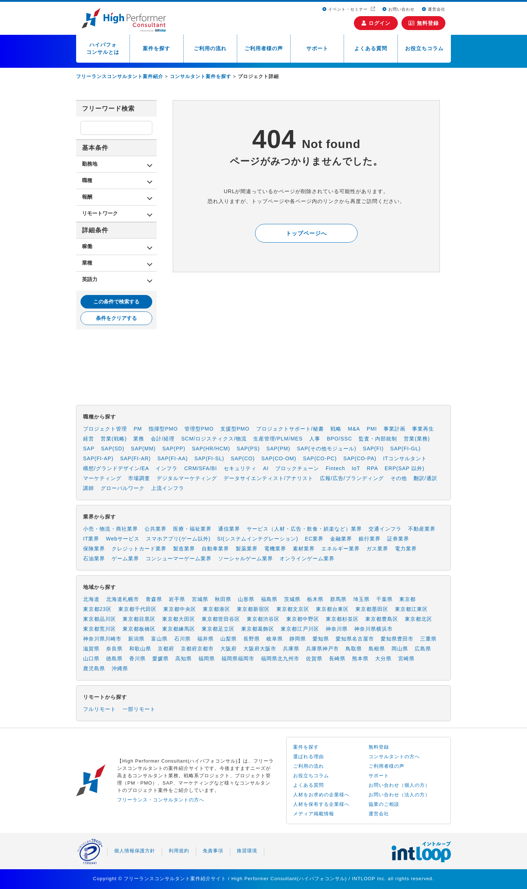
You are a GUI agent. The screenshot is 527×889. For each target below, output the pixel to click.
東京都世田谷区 (221, 619)
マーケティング (102, 478)
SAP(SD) (112, 448)
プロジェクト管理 (105, 429)
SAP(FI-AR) (135, 458)
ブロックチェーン (297, 468)
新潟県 (136, 639)
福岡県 (206, 658)
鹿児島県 (94, 668)
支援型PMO (235, 429)
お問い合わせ (398, 9)
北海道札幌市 (122, 599)
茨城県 (292, 599)
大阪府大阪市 (259, 649)
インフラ (166, 468)
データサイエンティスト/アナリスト (268, 478)
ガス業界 (377, 549)
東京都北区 (418, 619)
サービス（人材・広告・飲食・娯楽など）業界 (304, 529)
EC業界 (314, 539)
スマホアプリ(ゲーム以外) (178, 539)
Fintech (335, 468)
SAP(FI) (373, 448)
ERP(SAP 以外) (405, 468)
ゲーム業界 (125, 558)
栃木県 (315, 599)
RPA (372, 468)
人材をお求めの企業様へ (321, 794)
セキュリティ (240, 468)
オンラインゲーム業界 (307, 558)
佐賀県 (314, 658)
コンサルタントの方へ (394, 756)
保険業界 (94, 549)
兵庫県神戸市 (322, 649)
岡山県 (400, 649)
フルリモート (99, 709)
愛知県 (321, 639)
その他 (398, 478)
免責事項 (213, 850)
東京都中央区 (179, 609)
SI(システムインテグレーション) (257, 539)
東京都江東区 (411, 609)
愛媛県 (160, 658)
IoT (356, 468)
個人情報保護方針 (134, 850)
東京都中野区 (302, 619)
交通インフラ (385, 529)
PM (138, 429)
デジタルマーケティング (187, 478)
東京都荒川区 (99, 629)
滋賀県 (91, 649)
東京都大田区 (178, 619)
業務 (138, 439)
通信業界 (229, 529)
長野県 (251, 639)
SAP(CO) (243, 458)
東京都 (407, 599)
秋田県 (223, 599)
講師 (88, 488)
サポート (317, 48)
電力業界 (406, 549)
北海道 (91, 599)
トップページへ (306, 233)
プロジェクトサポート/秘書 (290, 429)
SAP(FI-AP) (98, 458)
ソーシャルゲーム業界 (245, 558)
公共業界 (156, 529)
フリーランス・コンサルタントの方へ (160, 800)
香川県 (137, 658)
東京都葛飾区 (257, 629)
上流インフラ (167, 488)
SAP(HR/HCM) (211, 448)
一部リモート (139, 709)
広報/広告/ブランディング (352, 478)
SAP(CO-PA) (360, 458)
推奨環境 (247, 850)
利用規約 (179, 850)
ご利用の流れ (210, 48)
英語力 (89, 279)
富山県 (159, 639)
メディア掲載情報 (313, 813)
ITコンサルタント (405, 458)
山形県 (246, 599)
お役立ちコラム (424, 48)
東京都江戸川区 (300, 629)
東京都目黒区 (139, 619)
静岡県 (297, 639)
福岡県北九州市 (280, 658)
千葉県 (384, 599)
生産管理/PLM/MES (278, 439)
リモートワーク (100, 213)
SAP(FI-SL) (209, 458)
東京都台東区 (332, 609)
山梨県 (228, 639)
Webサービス (122, 539)
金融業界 (341, 539)
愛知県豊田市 (397, 639)
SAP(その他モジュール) (326, 448)
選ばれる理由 (308, 756)
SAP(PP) (173, 448)
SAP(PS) (248, 448)
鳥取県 (353, 649)
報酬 (87, 197)
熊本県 (360, 658)
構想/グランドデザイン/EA (116, 468)
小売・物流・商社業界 (110, 529)
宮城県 (200, 599)
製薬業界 (247, 549)
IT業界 (91, 539)
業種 (87, 263)
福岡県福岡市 (237, 658)
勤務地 (89, 164)
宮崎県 (406, 658)
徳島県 (114, 658)
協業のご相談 (384, 804)
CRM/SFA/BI (200, 468)
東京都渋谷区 (263, 619)
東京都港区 (216, 609)
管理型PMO (199, 429)
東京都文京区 (292, 609)
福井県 (205, 639)
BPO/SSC (339, 439)
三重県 (428, 639)
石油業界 (94, 558)
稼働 (87, 246)
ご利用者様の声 (263, 48)
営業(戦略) (114, 439)
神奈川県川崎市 (102, 639)
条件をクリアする (116, 318)
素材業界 (304, 549)
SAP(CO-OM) (278, 458)
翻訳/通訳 (425, 478)
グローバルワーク (123, 488)
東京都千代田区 (137, 609)
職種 (87, 180)
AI (266, 468)
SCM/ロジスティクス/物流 (214, 439)
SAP (88, 448)
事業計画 (394, 429)
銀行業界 (370, 539)
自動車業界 (215, 549)
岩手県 (177, 599)
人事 (314, 439)
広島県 (423, 649)
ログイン (376, 23)
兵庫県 (291, 649)
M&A (354, 429)
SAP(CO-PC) (320, 458)
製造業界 (184, 549)
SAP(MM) (143, 448)
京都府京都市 (197, 649)
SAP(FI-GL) (405, 448)
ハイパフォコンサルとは (102, 48)
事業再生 (423, 429)
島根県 (377, 649)
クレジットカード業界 (139, 549)
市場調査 (139, 478)
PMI (372, 429)
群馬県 (338, 599)
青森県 (154, 599)
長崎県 (337, 658)
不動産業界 (422, 529)
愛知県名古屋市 (355, 639)
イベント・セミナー (345, 9)
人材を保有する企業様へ (321, 804)
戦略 (335, 429)
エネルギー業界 (340, 549)
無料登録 (423, 23)
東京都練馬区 (178, 629)
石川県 (182, 639)
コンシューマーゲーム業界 (179, 558)
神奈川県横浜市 (373, 629)
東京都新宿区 (253, 609)
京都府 (166, 649)
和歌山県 (140, 649)
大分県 (383, 658)
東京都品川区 (99, 619)
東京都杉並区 (342, 619)
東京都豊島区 (381, 619)
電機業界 (275, 549)
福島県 (269, 599)
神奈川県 (337, 629)
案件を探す (156, 48)
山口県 (91, 658)
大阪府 (228, 649)
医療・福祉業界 (192, 529)
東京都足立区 (218, 629)
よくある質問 (370, 48)
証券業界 (398, 539)
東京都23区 (97, 609)
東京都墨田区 (371, 609)
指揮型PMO (163, 429)
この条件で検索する (116, 302)
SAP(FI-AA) (172, 458)
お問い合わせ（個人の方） (399, 785)
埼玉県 (361, 599)
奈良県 (114, 649)
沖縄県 (120, 668)
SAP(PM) (278, 448)
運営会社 (433, 9)
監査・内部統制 (378, 439)
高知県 (183, 658)
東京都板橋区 (139, 629)
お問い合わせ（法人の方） (399, 794)
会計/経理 (163, 439)
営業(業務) (417, 439)
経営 (88, 439)
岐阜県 (274, 639)
